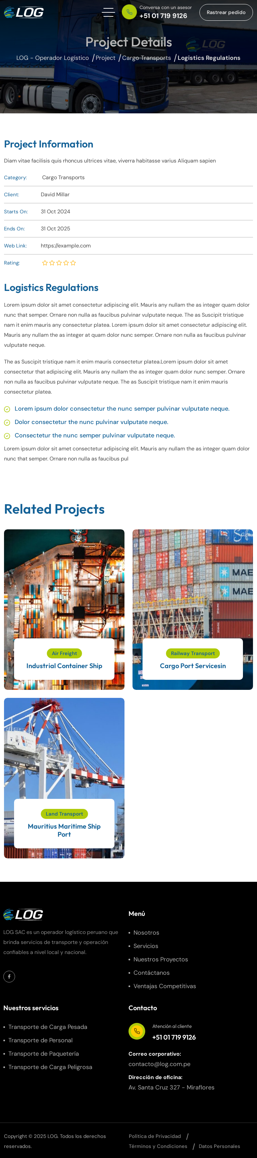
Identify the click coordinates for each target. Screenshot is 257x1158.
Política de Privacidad (155, 1136)
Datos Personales (219, 1146)
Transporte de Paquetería (43, 1054)
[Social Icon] (9, 976)
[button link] (226, 12)
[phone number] (158, 12)
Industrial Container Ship (64, 665)
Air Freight (64, 653)
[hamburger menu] (108, 12)
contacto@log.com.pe (159, 1064)
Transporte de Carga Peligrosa (50, 1067)
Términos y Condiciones (158, 1146)
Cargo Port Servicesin (193, 665)
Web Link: (15, 245)
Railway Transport (193, 653)
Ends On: (14, 228)
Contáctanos (152, 973)
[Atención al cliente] (136, 1031)
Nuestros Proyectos (161, 959)
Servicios (146, 946)
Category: (15, 177)
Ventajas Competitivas (165, 986)
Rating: (12, 262)
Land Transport (64, 814)
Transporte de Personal (40, 1040)
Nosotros (146, 933)
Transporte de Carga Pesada (47, 1027)
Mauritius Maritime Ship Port (64, 830)
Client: (11, 194)
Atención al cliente (172, 1026)
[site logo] (24, 12)
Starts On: (16, 211)
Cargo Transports (63, 177)
